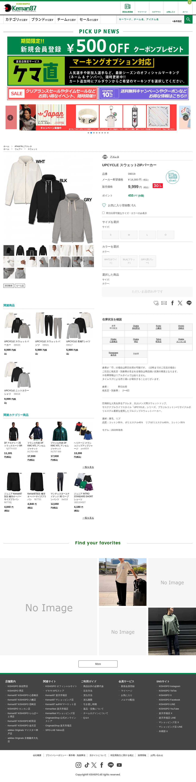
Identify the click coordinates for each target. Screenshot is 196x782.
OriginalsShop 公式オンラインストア (60, 719)
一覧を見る (88, 467)
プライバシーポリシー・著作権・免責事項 (65, 755)
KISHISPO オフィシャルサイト (61, 686)
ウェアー (18, 149)
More (98, 664)
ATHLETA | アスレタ (23, 146)
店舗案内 (10, 681)
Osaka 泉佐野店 (136, 327)
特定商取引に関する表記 (122, 755)
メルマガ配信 (128, 699)
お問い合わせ (157, 755)
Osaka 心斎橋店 (113, 340)
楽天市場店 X (165, 713)
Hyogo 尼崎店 (181, 327)
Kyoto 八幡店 (158, 327)
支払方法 (87, 695)
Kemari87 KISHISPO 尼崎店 (22, 704)
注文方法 (87, 690)
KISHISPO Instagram (169, 686)
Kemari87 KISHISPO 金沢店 (22, 725)
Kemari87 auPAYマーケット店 (60, 704)
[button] (88, 132)
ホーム (6, 146)
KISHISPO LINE (167, 704)
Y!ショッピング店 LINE (170, 726)
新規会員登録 (128, 686)
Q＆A (86, 717)
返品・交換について (93, 708)
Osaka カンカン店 (181, 340)
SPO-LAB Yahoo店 (54, 730)
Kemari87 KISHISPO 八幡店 (22, 699)
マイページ (126, 690)
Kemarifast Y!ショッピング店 (60, 713)
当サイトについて (98, 755)
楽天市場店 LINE (167, 717)
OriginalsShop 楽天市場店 (58, 725)
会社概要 (37, 755)
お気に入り (126, 695)
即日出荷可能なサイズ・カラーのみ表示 (126, 213)
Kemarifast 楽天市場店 (56, 708)
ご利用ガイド (89, 681)
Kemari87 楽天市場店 (56, 695)
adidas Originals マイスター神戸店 (23, 732)
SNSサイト (163, 681)
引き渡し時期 (90, 704)
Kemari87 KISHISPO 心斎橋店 (23, 695)
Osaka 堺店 (136, 340)
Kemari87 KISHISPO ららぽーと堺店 (23, 715)
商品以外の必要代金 (93, 686)
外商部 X (163, 731)
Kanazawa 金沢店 (113, 354)
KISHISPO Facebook (169, 699)
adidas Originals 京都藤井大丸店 (23, 740)
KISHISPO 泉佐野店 (18, 686)
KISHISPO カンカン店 (19, 708)
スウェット (32, 149)
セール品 (20, 286)
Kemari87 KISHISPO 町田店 (22, 721)
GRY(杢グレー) (147, 261)
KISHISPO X (165, 695)
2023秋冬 (9, 286)
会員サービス (126, 681)
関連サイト (49, 681)
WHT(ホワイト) (110, 261)
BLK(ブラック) (129, 261)
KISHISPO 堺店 (15, 690)
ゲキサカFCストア (54, 690)
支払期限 (87, 699)
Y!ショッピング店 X (169, 722)
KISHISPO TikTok (168, 690)
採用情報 (142, 755)
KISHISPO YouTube (169, 708)
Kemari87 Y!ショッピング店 (59, 699)
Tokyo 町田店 (158, 340)
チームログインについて (95, 713)
